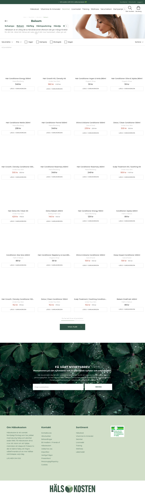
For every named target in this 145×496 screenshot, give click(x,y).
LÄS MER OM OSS (14, 458)
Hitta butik (132, 2)
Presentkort (46, 458)
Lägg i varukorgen (18, 88)
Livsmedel (76, 9)
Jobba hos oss (46, 449)
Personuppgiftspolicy (49, 461)
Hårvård (38, 17)
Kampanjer (118, 9)
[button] (7, 42)
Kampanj (41, 42)
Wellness (95, 9)
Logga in (140, 2)
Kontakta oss (46, 433)
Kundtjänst (123, 2)
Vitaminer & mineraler (50, 9)
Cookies (44, 465)
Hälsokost (34, 9)
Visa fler (75, 327)
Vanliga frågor (47, 455)
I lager (29, 42)
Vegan (68, 42)
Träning (85, 9)
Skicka (98, 387)
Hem (25, 17)
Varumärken (106, 9)
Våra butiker (46, 436)
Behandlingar (46, 439)
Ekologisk (55, 42)
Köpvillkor (45, 452)
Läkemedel (80, 452)
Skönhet (66, 9)
